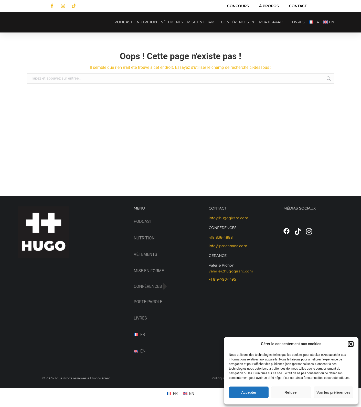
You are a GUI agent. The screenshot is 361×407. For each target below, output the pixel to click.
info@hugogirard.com (228, 218)
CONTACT (298, 6)
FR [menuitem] (175, 393)
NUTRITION (147, 22)
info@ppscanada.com (228, 246)
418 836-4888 (221, 237)
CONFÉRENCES (238, 22)
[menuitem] (314, 22)
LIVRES (298, 22)
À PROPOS (269, 6)
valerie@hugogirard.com (231, 271)
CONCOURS (238, 6)
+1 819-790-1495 (222, 279)
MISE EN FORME (202, 22)
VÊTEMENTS (172, 22)
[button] (350, 344)
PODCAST (123, 22)
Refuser (291, 392)
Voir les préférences (333, 392)
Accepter (248, 392)
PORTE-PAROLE (273, 22)
